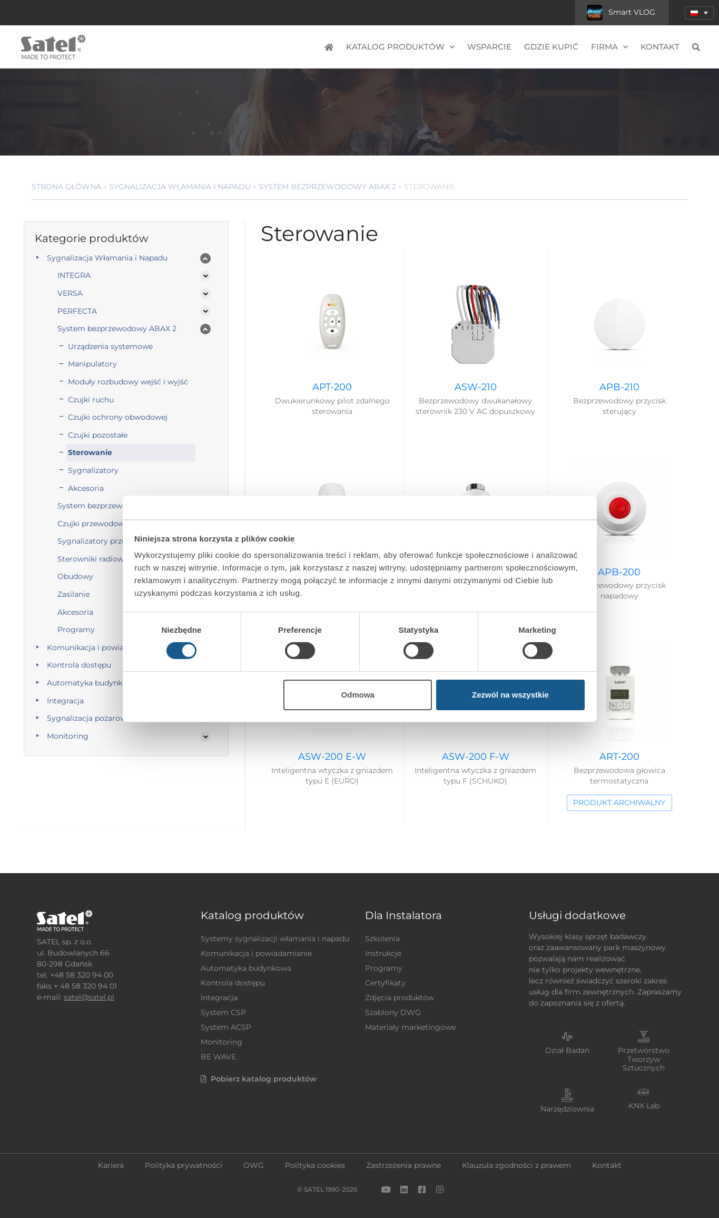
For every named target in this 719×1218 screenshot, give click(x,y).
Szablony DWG (393, 1012)
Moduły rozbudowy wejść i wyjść (128, 381)
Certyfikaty (385, 983)
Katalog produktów (400, 47)
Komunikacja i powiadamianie (102, 647)
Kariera (111, 1165)
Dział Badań (567, 1050)
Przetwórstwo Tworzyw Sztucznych (643, 1059)
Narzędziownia (567, 1109)
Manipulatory (92, 364)
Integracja (65, 700)
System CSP (223, 1012)
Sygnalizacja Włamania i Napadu (180, 186)
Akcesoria (86, 488)
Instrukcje (383, 953)
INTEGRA (74, 275)
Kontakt (660, 47)
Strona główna (66, 186)
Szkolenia (382, 938)
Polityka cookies (315, 1165)
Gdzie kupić (551, 47)
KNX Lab (643, 1105)
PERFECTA (77, 311)
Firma (609, 47)
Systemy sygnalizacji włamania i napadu (275, 938)
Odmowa (358, 694)
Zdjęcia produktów (399, 997)
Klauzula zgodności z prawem (516, 1165)
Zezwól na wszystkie (510, 694)
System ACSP (226, 1027)
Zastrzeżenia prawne (403, 1165)
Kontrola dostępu (79, 665)
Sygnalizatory (93, 470)
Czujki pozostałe (97, 435)
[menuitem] (699, 13)
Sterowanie (90, 452)
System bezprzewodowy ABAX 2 (327, 186)
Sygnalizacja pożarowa (89, 718)
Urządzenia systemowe (110, 346)
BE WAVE (218, 1056)
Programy (383, 968)
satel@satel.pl (89, 997)
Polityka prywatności (183, 1165)
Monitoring (67, 736)
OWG (253, 1165)
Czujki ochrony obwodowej (118, 417)
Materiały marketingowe (410, 1027)
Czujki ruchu (91, 399)
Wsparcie (489, 47)
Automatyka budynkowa (92, 683)
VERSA (70, 293)
